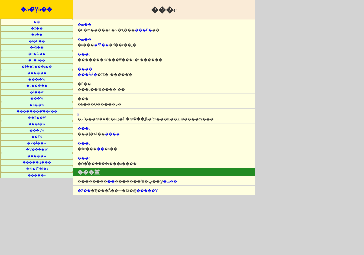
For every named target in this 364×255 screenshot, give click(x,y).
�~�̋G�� (36, 60)
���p (84, 54)
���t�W (36, 79)
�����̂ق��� (37, 162)
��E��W (37, 117)
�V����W (37, 149)
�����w (37, 175)
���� (85, 69)
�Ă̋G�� (37, 47)
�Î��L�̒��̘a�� (37, 66)
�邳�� (101, 45)
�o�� (36, 34)
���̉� (112, 134)
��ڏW (36, 137)
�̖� (37, 22)
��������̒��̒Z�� (36, 111)
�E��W (36, 105)
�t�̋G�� (37, 41)
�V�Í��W (36, 143)
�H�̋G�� (37, 54)
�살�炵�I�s (37, 169)
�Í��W (37, 92)
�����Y (147, 191)
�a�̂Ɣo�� (36, 9)
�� (100, 149)
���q (84, 128)
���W (36, 98)
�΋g (78, 114)
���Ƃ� (143, 30)
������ (37, 73)
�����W (36, 156)
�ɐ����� (37, 85)
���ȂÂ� (88, 75)
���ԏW (36, 130)
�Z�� (37, 28)
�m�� (84, 24)
